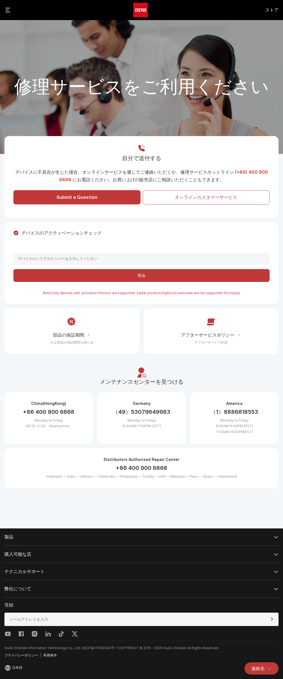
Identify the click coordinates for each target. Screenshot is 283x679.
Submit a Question (77, 197)
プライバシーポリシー (21, 655)
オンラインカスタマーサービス (206, 197)
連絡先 (261, 668)
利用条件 (50, 655)
